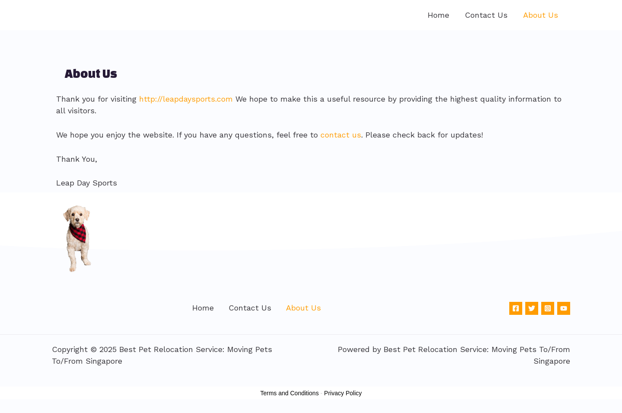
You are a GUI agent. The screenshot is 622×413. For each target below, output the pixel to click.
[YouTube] (563, 308)
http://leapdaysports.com (186, 98)
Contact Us (486, 14)
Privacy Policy (343, 393)
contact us (341, 134)
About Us (540, 14)
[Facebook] (515, 308)
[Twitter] (531, 308)
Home (438, 14)
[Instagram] (547, 308)
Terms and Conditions (289, 393)
